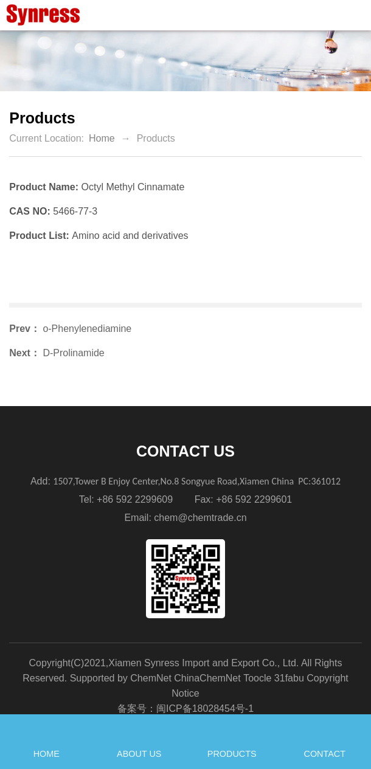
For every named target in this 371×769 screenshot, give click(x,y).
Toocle (257, 678)
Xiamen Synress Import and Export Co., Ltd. (203, 663)
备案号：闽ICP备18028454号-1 (185, 708)
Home (102, 138)
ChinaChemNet (207, 678)
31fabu (289, 678)
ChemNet (151, 678)
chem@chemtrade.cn (200, 517)
